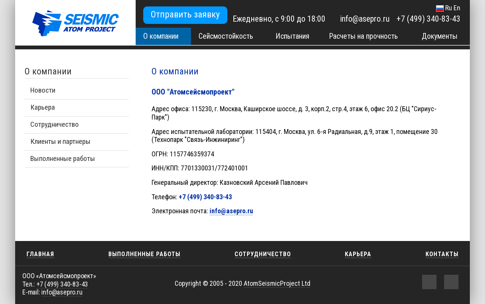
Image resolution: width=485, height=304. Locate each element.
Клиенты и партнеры (60, 141)
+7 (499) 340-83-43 (428, 19)
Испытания (292, 36)
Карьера (42, 107)
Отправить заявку (185, 14)
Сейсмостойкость (226, 36)
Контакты (442, 254)
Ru (448, 8)
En (457, 8)
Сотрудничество (54, 124)
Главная (40, 254)
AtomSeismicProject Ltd (277, 283)
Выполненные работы (62, 158)
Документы (439, 36)
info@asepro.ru (365, 19)
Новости (42, 90)
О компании (160, 36)
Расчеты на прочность (363, 36)
